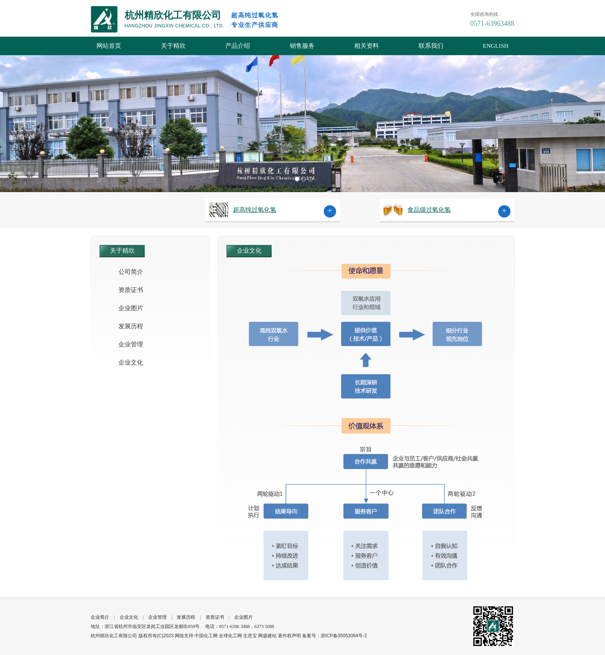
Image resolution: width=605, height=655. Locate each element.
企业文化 (130, 362)
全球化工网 (230, 635)
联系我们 (431, 45)
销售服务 (302, 45)
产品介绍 (237, 45)
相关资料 (366, 45)
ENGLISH (495, 45)
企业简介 (100, 617)
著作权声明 (289, 635)
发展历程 (130, 326)
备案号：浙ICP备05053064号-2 (334, 635)
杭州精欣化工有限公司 (114, 635)
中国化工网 (206, 635)
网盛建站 (267, 635)
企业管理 (130, 344)
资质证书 (130, 290)
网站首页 (108, 45)
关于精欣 (173, 45)
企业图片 (130, 308)
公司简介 (130, 271)
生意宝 (250, 635)
